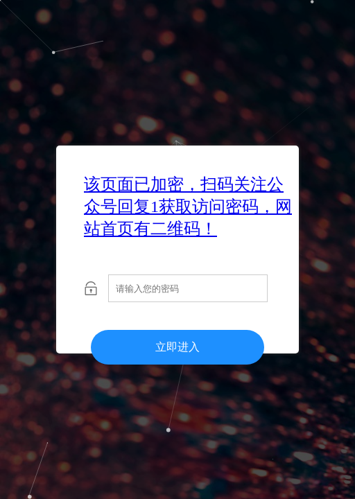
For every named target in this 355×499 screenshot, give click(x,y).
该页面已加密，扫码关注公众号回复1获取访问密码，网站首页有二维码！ (188, 206)
